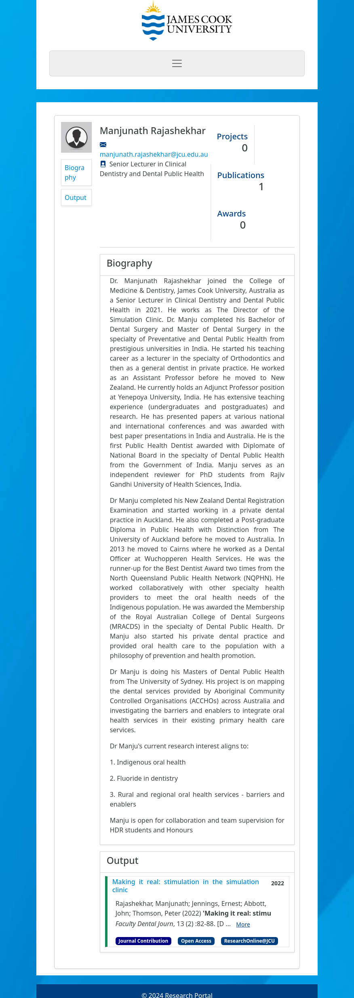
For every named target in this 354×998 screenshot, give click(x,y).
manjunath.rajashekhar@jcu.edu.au (154, 154)
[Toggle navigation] (177, 63)
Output (75, 197)
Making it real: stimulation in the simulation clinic (185, 885)
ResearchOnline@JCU (249, 940)
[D (220, 923)
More (243, 924)
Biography (74, 172)
